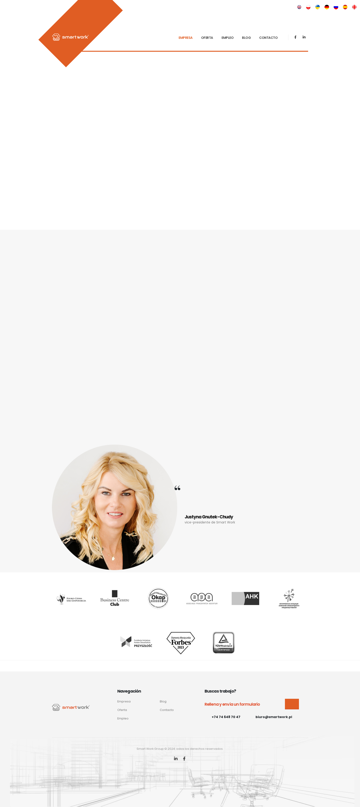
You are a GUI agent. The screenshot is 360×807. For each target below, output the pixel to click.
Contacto (167, 710)
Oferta (122, 710)
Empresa (124, 701)
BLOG (246, 37)
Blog (163, 701)
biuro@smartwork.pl (274, 717)
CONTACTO (268, 37)
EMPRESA (186, 37)
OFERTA (207, 37)
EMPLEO (227, 37)
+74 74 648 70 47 (226, 717)
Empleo (123, 718)
